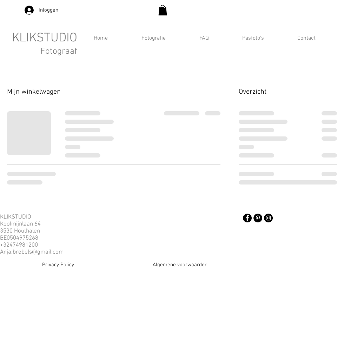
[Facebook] (247, 218)
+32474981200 (19, 245)
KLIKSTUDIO (44, 38)
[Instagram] (268, 218)
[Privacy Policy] (58, 265)
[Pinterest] (257, 218)
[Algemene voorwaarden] (180, 265)
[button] (162, 10)
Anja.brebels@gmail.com (32, 252)
